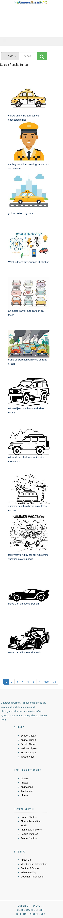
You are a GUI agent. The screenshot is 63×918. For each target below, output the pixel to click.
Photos (24, 782)
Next (46, 681)
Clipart (24, 778)
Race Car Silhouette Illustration (25, 652)
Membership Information (34, 864)
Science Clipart (29, 752)
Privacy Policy (28, 872)
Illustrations (27, 791)
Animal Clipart (28, 740)
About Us (26, 859)
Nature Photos (28, 817)
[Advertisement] (31, 20)
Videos (24, 795)
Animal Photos (29, 838)
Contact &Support (30, 868)
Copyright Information (32, 876)
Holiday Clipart (29, 748)
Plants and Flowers (31, 829)
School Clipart (28, 735)
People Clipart (28, 744)
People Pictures (29, 833)
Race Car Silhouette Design (23, 603)
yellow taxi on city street (21, 213)
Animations (27, 786)
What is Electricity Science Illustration (28, 262)
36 (54, 681)
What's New (27, 756)
